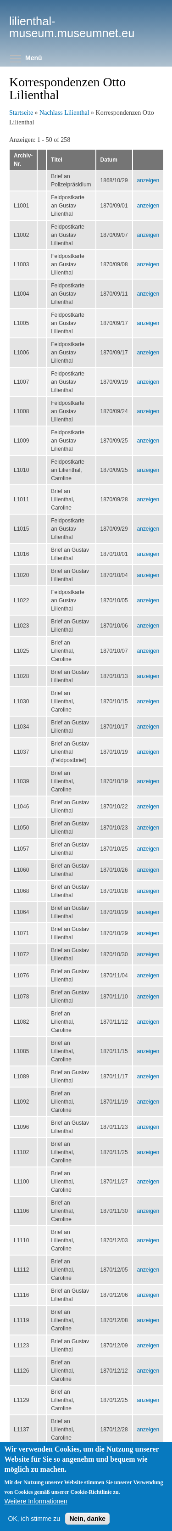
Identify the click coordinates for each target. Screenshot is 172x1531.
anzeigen (148, 180)
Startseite (21, 112)
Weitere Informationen (35, 1510)
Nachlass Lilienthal (64, 112)
